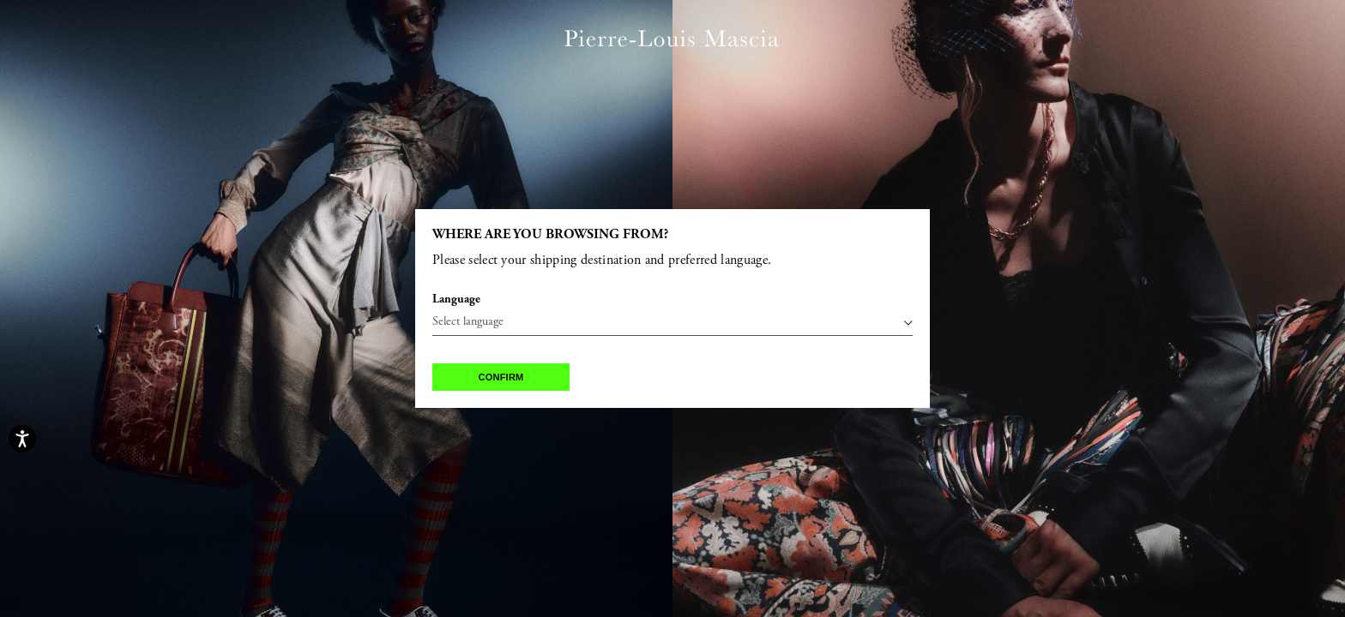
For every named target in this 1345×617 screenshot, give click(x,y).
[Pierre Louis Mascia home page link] (671, 40)
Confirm (501, 377)
